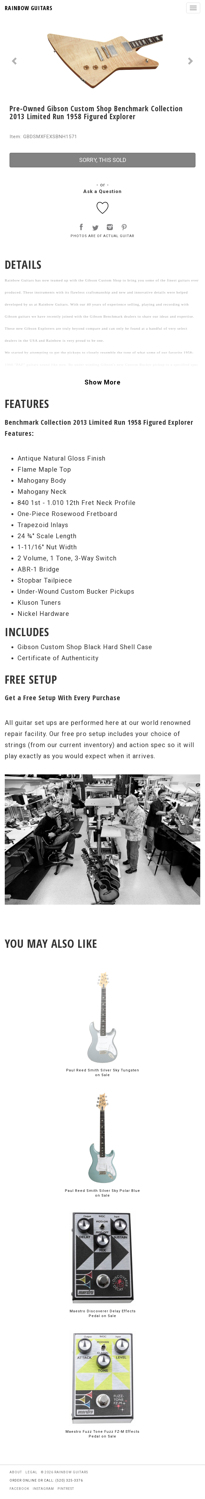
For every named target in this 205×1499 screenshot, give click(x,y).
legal (31, 1472)
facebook (19, 1488)
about (16, 1472)
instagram (43, 1488)
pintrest (66, 1488)
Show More (102, 382)
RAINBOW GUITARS (28, 8)
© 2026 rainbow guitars (64, 1472)
